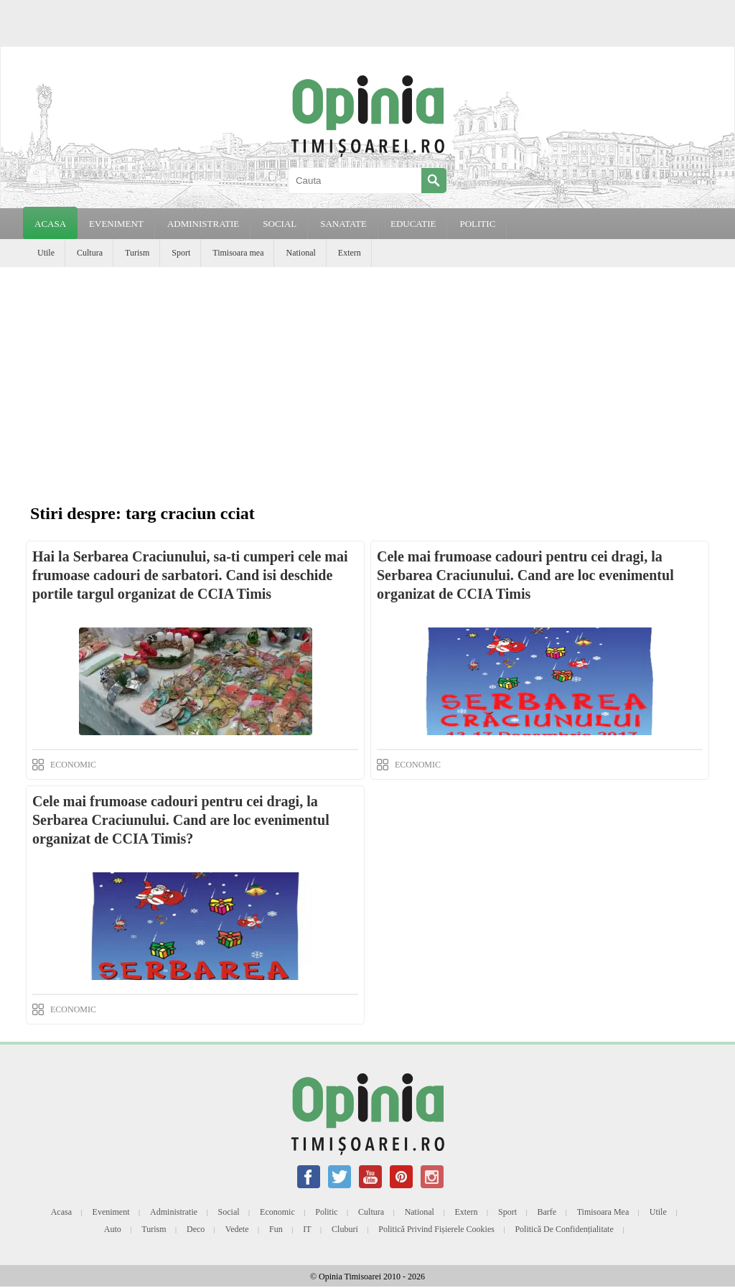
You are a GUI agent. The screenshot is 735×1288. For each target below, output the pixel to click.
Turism (137, 253)
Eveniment (111, 1212)
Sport (181, 253)
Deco (196, 1229)
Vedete (237, 1229)
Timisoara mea (237, 253)
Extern (349, 253)
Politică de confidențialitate (564, 1229)
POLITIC (477, 223)
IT (307, 1229)
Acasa (50, 223)
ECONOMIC (73, 765)
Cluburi (345, 1229)
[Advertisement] (367, 374)
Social (229, 1212)
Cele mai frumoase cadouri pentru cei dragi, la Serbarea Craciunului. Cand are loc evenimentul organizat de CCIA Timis (525, 575)
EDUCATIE (413, 223)
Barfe (547, 1212)
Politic (326, 1212)
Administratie (173, 1212)
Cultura (90, 253)
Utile (46, 253)
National (300, 253)
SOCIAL (279, 223)
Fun (276, 1229)
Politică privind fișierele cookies (436, 1229)
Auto (112, 1229)
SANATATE (343, 223)
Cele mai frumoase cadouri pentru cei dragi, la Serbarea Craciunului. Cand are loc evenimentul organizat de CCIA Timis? (180, 819)
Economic (277, 1212)
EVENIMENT (116, 223)
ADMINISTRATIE (203, 223)
